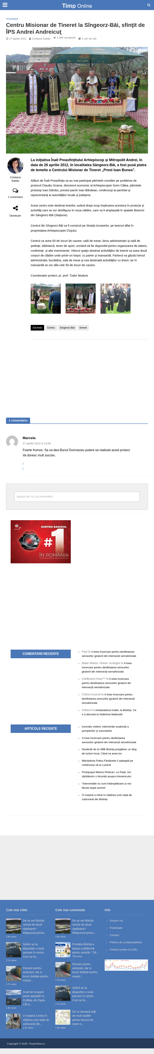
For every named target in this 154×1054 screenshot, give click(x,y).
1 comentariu (15, 196)
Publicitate (116, 933)
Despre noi (116, 926)
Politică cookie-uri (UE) (124, 954)
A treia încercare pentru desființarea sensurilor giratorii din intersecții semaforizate (108, 655)
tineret (83, 327)
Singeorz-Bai (67, 327)
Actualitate (12, 18)
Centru (51, 327)
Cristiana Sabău (41, 38)
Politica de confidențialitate (126, 947)
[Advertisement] (89, 374)
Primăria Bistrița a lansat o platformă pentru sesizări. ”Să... (85, 954)
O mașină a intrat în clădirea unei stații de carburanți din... (36, 1025)
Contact (114, 940)
